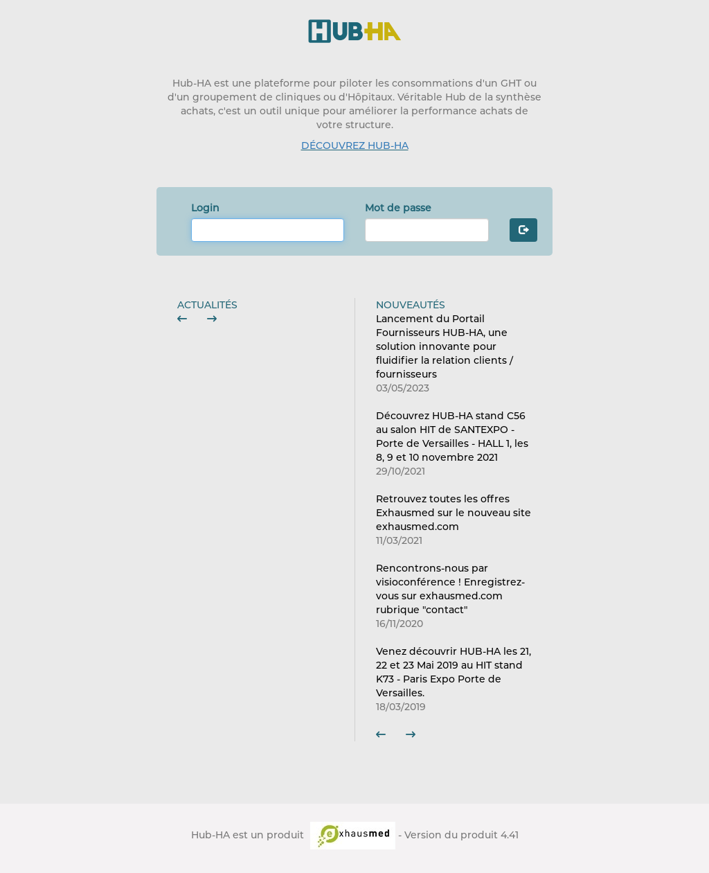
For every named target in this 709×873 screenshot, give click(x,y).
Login (205, 208)
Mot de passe (398, 208)
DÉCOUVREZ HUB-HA (355, 145)
